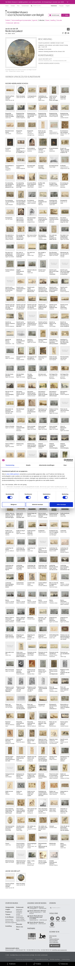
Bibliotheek (19, 909)
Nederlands (54, 5)
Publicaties (19, 911)
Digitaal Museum (20, 920)
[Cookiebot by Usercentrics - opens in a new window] (65, 460)
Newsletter (56, 945)
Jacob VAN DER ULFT (52, 59)
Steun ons (19, 927)
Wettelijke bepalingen (55, 959)
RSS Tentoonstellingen (54, 938)
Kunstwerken (68, 29)
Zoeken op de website (31, 5)
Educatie (59, 20)
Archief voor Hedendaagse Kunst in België (20, 917)
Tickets (66, 15)
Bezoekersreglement (11, 922)
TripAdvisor (52, 927)
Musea (47, 20)
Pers (18, 5)
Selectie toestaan (37, 504)
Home (7, 5)
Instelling (53, 20)
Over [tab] (65, 465)
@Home (16, 23)
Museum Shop (9, 921)
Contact (13, 5)
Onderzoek (9, 23)
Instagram (63, 921)
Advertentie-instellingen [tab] (46, 465)
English (68, 5)
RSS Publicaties (53, 942)
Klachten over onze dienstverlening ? (24, 959)
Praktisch (7, 20)
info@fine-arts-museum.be (59, 950)
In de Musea (9, 917)
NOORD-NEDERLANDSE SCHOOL (49, 63)
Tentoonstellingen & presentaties (21, 20)
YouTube (58, 921)
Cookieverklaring (66, 959)
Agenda (34, 20)
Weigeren (14, 504)
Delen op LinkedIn (65, 33)
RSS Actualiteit (53, 940)
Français (61, 5)
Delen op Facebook (63, 33)
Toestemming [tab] (10, 465)
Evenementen (25, 5)
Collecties (41, 20)
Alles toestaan (61, 504)
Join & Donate (55, 15)
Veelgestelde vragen (9, 908)
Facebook (52, 921)
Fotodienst (19, 913)
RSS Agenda (52, 936)
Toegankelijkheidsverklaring (41, 959)
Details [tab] (28, 465)
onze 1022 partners (12, 474)
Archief (18, 914)
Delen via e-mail (68, 33)
